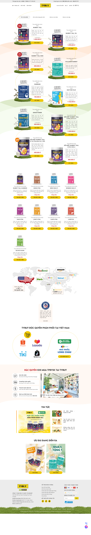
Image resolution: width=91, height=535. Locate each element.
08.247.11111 (76, 1)
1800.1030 (64, 1)
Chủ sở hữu (44, 517)
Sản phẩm (29, 5)
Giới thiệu (48, 530)
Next (77, 406)
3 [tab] (60, 419)
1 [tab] (58, 419)
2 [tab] (59, 419)
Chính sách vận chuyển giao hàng (49, 512)
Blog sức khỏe (70, 530)
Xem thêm (45, 342)
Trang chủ (15, 5)
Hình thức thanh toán (46, 510)
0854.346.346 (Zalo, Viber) (28, 523)
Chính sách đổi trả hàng (47, 515)
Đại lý (59, 530)
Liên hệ (64, 530)
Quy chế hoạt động (46, 508)
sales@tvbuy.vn (18, 525)
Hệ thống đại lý (64, 377)
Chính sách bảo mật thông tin (48, 513)
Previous (42, 406)
